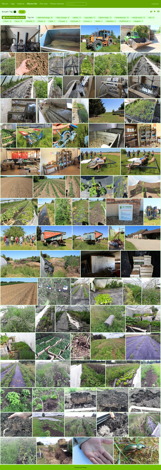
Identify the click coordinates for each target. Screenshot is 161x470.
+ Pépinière (110, 21)
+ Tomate (62, 21)
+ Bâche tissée (104, 18)
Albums (5, 3)
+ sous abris (89, 18)
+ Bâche (77, 18)
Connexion (155, 4)
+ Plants (41, 21)
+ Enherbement (121, 18)
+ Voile (51, 21)
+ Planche (29, 21)
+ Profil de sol (124, 21)
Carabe (22, 12)
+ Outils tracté (138, 18)
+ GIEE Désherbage (44, 18)
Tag (11, 11)
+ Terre (7, 21)
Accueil (5, 11)
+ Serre (18, 21)
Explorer (20, 3)
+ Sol (151, 18)
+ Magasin (137, 21)
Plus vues (44, 3)
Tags (13, 3)
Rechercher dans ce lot (15, 17)
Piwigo (85, 467)
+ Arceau (87, 21)
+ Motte (98, 21)
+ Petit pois (75, 21)
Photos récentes (57, 3)
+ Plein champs (62, 18)
